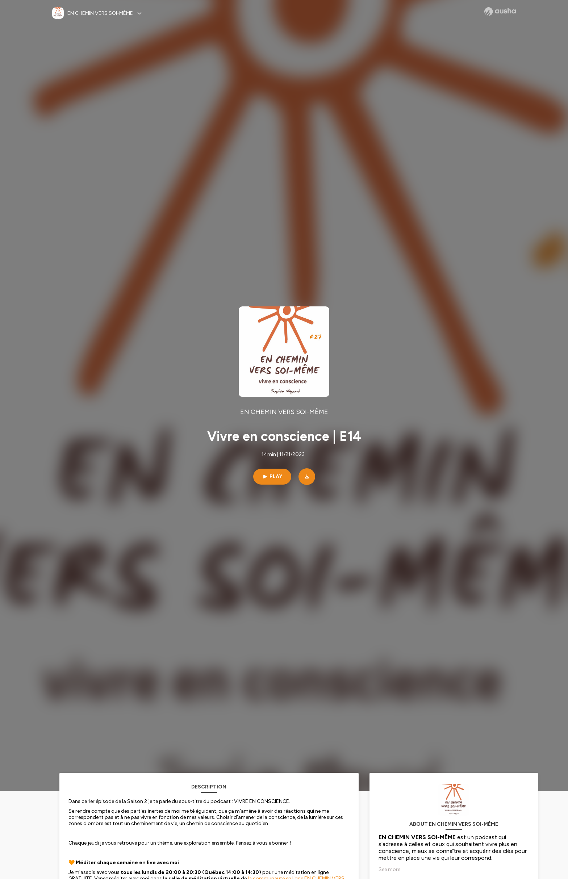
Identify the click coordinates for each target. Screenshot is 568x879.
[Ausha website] (500, 11)
